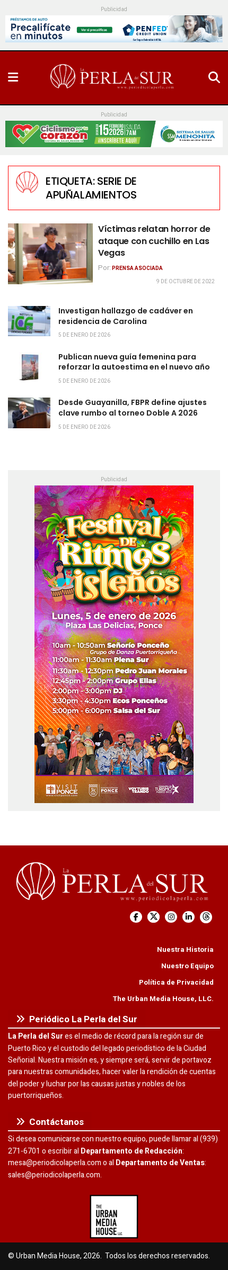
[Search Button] (214, 78)
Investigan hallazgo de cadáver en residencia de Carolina (125, 316)
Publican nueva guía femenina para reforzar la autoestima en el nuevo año (134, 362)
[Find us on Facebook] (136, 917)
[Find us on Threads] (206, 917)
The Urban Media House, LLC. (163, 999)
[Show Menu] (13, 78)
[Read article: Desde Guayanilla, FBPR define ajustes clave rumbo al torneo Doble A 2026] (29, 413)
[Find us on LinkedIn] (188, 917)
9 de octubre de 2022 (185, 281)
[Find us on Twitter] (153, 917)
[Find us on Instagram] (171, 917)
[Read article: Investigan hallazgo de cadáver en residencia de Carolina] (29, 321)
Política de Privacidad (176, 982)
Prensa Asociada (137, 268)
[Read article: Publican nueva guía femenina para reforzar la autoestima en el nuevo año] (29, 367)
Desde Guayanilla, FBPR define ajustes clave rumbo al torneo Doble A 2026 (132, 407)
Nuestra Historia (185, 949)
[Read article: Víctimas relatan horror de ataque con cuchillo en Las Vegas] (50, 253)
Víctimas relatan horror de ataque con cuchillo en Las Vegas (154, 241)
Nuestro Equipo (187, 966)
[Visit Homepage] (113, 78)
